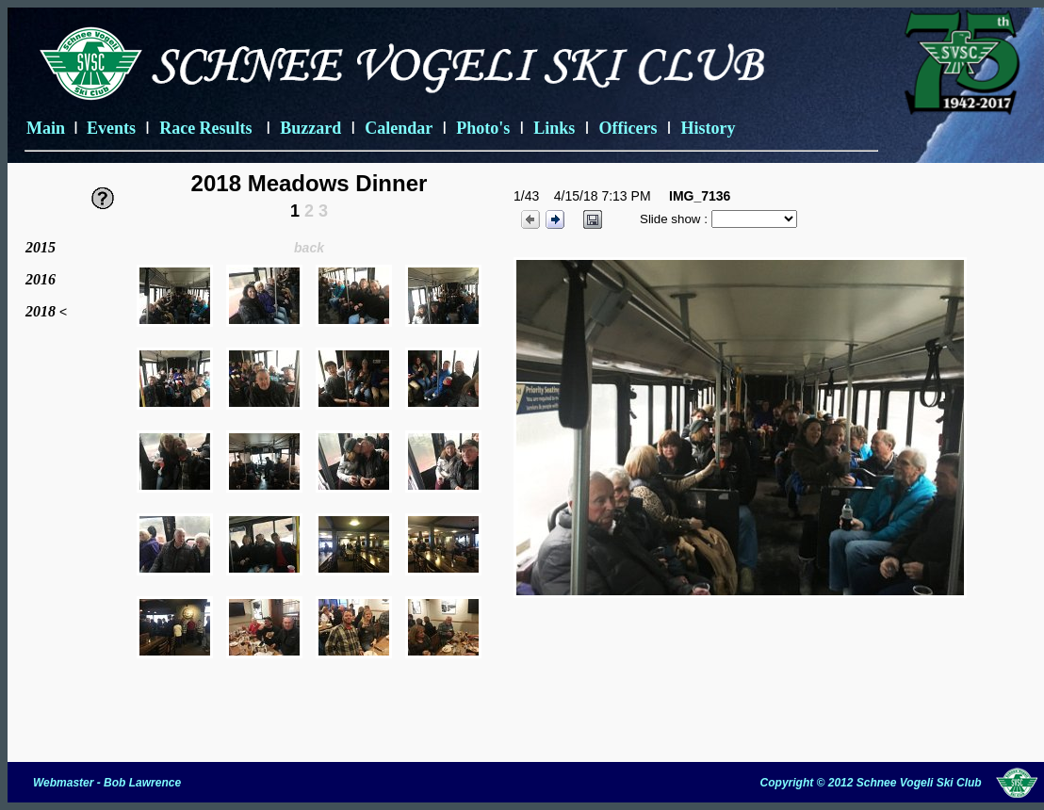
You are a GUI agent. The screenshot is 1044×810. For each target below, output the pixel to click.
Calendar (398, 128)
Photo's (483, 128)
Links (554, 128)
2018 (42, 311)
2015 (40, 247)
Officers (627, 128)
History (707, 128)
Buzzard (310, 128)
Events (111, 128)
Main (45, 128)
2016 (40, 279)
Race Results (207, 128)
